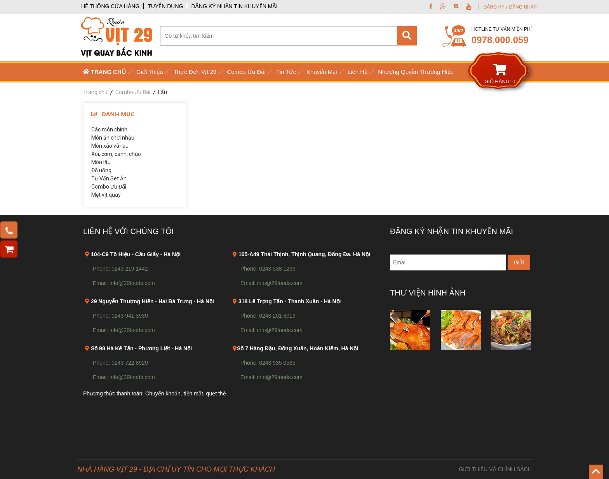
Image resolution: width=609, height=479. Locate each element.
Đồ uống (101, 170)
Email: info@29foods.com (124, 283)
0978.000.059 (500, 40)
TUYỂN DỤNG (165, 6)
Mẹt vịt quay (106, 195)
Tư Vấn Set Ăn (109, 178)
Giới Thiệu (149, 71)
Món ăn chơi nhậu (112, 138)
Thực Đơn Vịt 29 (195, 71)
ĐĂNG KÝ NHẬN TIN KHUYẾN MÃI (234, 6)
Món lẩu (101, 162)
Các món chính (109, 129)
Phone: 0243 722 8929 (120, 363)
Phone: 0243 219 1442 (120, 269)
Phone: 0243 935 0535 (268, 363)
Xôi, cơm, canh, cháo (116, 154)
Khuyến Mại (321, 71)
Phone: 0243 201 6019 (268, 316)
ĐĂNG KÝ (494, 7)
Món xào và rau (110, 146)
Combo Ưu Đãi (246, 71)
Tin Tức (286, 71)
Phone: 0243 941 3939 (120, 316)
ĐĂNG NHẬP (523, 7)
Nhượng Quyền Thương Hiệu (416, 71)
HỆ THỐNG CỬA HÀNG (110, 6)
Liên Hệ (357, 71)
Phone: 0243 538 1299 (268, 269)
